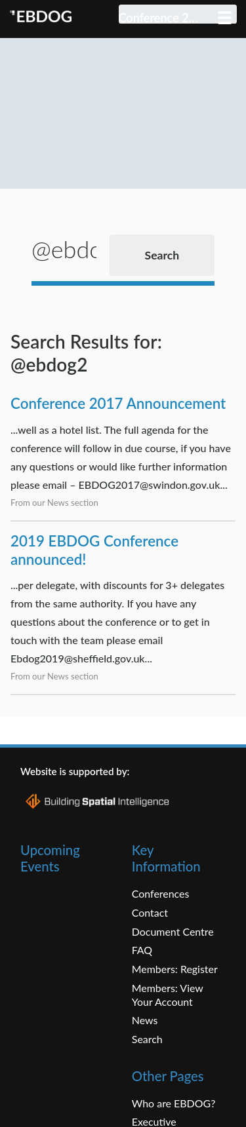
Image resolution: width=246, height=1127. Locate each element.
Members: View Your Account (167, 1013)
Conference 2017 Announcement (118, 422)
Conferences (161, 912)
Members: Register (175, 988)
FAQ (142, 969)
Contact (150, 931)
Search (147, 1057)
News (145, 1039)
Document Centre (173, 950)
